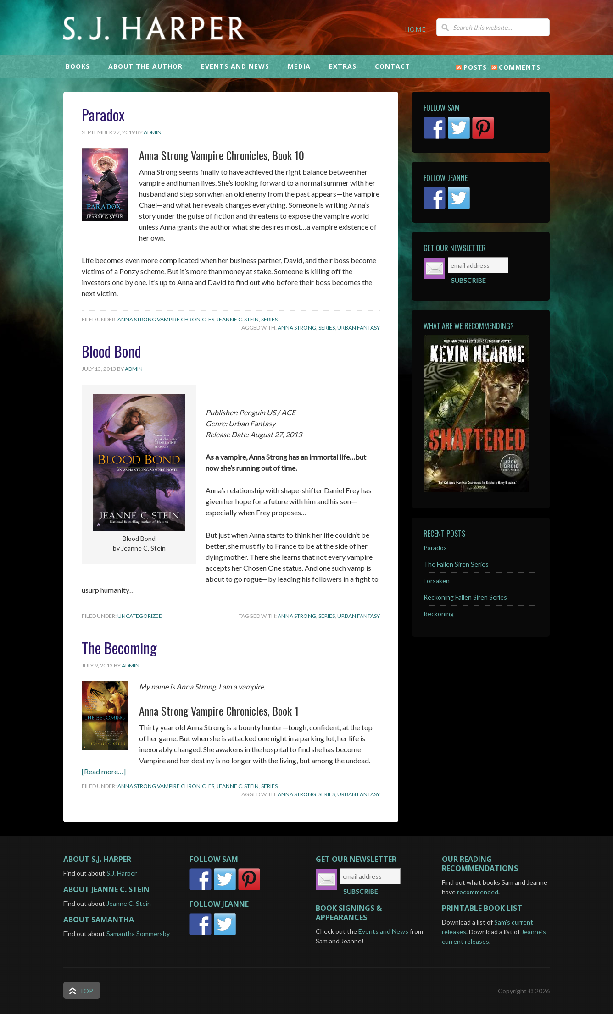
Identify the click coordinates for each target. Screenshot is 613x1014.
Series (269, 319)
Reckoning (439, 613)
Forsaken (437, 580)
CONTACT (392, 66)
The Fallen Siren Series (456, 564)
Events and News (383, 931)
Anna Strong (297, 327)
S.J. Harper (212, 43)
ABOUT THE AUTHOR (145, 66)
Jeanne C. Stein (238, 319)
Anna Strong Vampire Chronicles (165, 319)
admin (153, 132)
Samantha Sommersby (138, 933)
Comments (520, 67)
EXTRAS (343, 66)
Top (86, 991)
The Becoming (119, 647)
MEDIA (299, 66)
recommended (477, 892)
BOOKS (78, 66)
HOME (415, 29)
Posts (475, 67)
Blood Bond (111, 351)
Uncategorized (139, 615)
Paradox (103, 114)
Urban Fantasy (358, 327)
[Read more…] (104, 771)
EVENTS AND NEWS (235, 66)
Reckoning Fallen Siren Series (465, 597)
